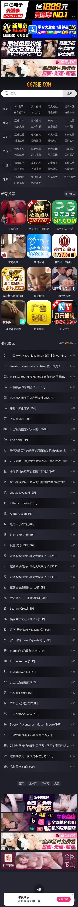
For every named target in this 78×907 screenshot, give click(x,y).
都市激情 (19, 162)
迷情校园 (19, 168)
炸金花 (36, 112)
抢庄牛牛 (69, 112)
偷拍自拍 (36, 134)
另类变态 (69, 140)
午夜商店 (36, 176)
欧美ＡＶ (53, 120)
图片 (5, 151)
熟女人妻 (19, 126)
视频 (5, 123)
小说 (5, 165)
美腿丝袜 (19, 154)
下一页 (45, 783)
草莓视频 (53, 176)
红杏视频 (19, 182)
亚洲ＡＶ (19, 120)
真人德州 (36, 106)
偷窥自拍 (19, 148)
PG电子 (19, 106)
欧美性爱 (69, 134)
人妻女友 (53, 162)
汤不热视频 (69, 176)
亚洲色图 (36, 148)
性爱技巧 (69, 168)
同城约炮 (19, 176)
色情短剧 (36, 182)
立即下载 (64, 899)
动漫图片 (69, 148)
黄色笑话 (53, 168)
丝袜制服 (36, 126)
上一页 (33, 783)
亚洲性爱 (19, 134)
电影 (5, 137)
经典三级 (36, 140)
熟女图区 (53, 154)
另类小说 (36, 168)
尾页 (56, 783)
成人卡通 (53, 134)
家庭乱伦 (36, 162)
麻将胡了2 (19, 112)
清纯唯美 (36, 154)
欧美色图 (53, 148)
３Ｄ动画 (69, 120)
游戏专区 (69, 106)
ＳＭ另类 (69, 126)
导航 (5, 179)
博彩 (5, 109)
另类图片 (69, 154)
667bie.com (39, 84)
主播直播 (53, 126)
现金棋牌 (53, 112)
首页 (21, 783)
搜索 (69, 93)
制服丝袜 (19, 140)
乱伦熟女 (53, 140)
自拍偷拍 (36, 120)
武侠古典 (69, 162)
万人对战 (53, 106)
